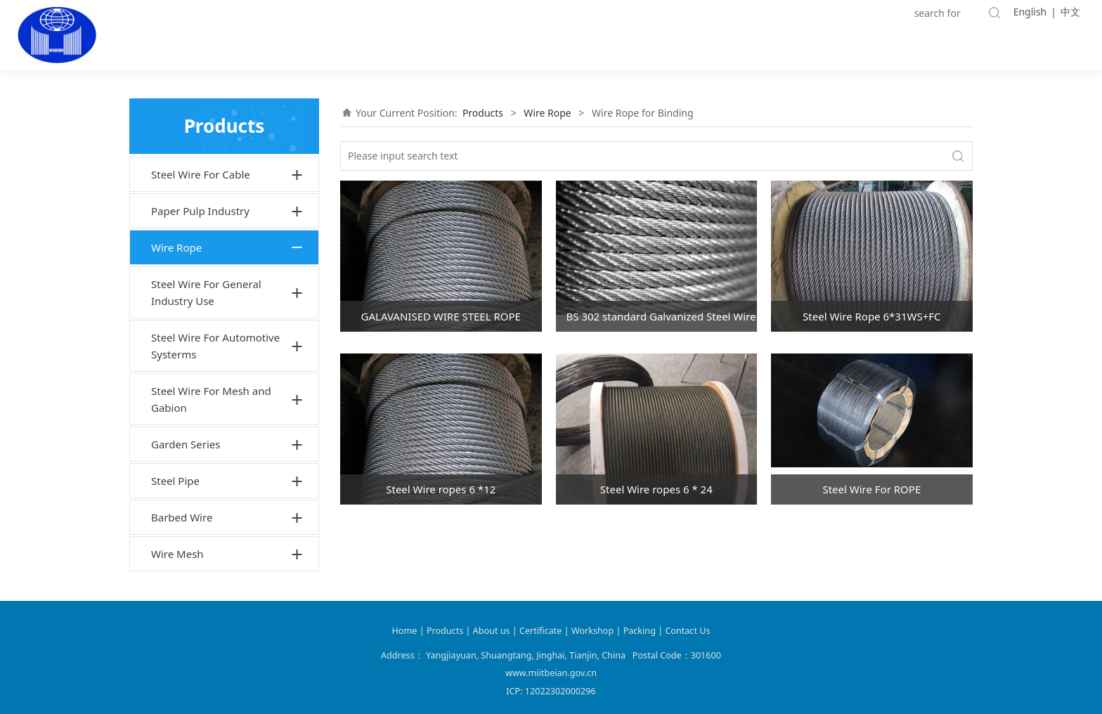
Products (482, 112)
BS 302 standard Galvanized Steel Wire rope (662, 316)
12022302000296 (560, 691)
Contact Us (687, 631)
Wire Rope (176, 247)
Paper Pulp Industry (200, 211)
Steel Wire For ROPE (871, 489)
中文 (1070, 11)
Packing (639, 631)
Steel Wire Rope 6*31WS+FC (871, 316)
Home (404, 631)
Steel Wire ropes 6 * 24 (656, 489)
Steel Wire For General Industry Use (206, 292)
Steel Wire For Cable (200, 174)
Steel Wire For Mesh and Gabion (211, 399)
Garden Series (186, 444)
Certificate (540, 631)
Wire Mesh (177, 554)
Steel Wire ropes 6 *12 (440, 489)
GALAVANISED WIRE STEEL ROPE (441, 316)
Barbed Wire (181, 517)
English (1030, 11)
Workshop (592, 631)
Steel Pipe (175, 481)
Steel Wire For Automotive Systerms (215, 345)
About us (492, 631)
